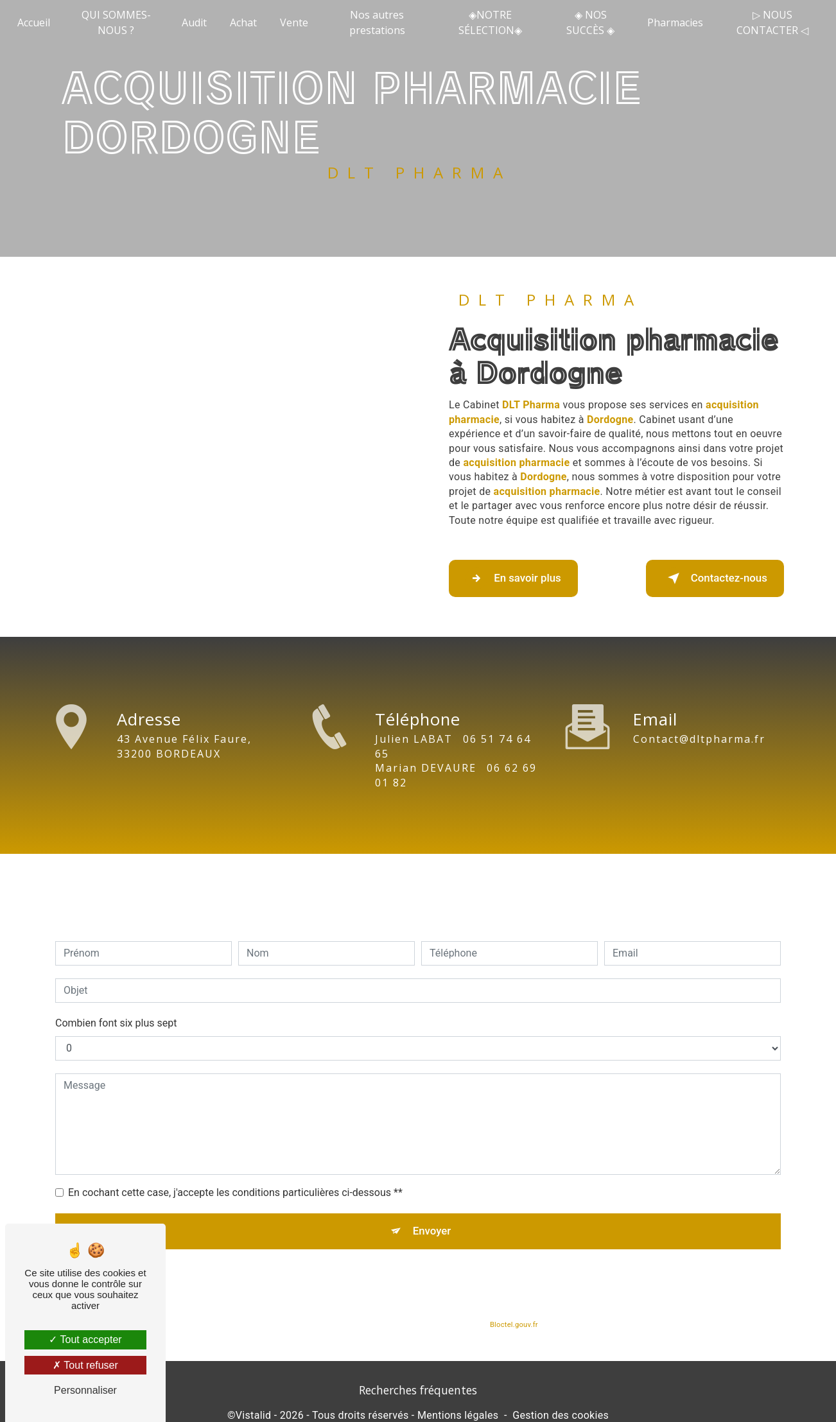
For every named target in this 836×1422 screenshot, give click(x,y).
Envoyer (433, 1209)
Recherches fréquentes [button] (418, 1397)
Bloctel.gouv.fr (513, 1307)
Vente (297, 22)
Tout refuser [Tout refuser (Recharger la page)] (85, 1365)
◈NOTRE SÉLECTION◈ (489, 22)
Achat (246, 22)
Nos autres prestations (379, 22)
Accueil (38, 22)
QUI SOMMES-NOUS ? (119, 22)
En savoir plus (527, 578)
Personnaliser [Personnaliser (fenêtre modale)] (85, 1390)
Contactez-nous (700, 578)
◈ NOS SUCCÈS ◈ (589, 22)
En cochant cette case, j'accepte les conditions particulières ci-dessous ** (235, 1168)
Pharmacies (673, 22)
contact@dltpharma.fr (699, 715)
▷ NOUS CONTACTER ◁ (769, 22)
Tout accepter (85, 1339)
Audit (197, 22)
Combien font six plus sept (116, 999)
